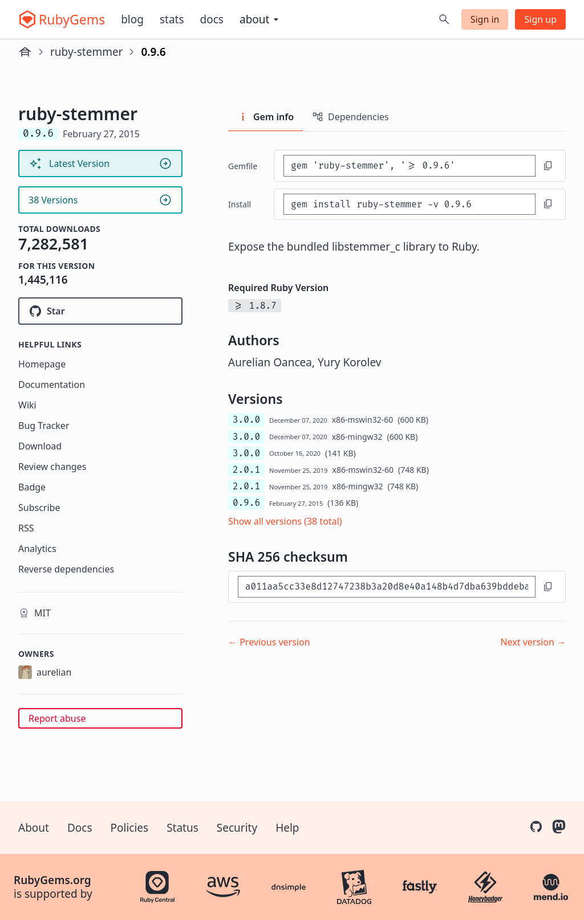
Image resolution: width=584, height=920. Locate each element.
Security (237, 827)
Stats (172, 19)
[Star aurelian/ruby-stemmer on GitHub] (100, 311)
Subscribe (39, 507)
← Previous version (269, 642)
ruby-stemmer (86, 51)
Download (40, 446)
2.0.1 (246, 470)
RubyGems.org (52, 880)
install (239, 204)
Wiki (27, 405)
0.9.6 (246, 503)
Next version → (533, 642)
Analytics (37, 548)
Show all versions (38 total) (285, 521)
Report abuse (57, 718)
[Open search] (444, 19)
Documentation (51, 384)
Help (287, 827)
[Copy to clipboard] (548, 166)
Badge (32, 487)
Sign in (485, 19)
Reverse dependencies (66, 569)
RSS (26, 528)
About (33, 827)
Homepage (42, 364)
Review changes (52, 466)
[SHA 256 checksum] (387, 586)
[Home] (25, 52)
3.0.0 (246, 420)
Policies (130, 827)
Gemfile (242, 166)
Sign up (540, 19)
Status (182, 827)
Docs (212, 19)
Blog (132, 19)
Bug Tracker (44, 425)
